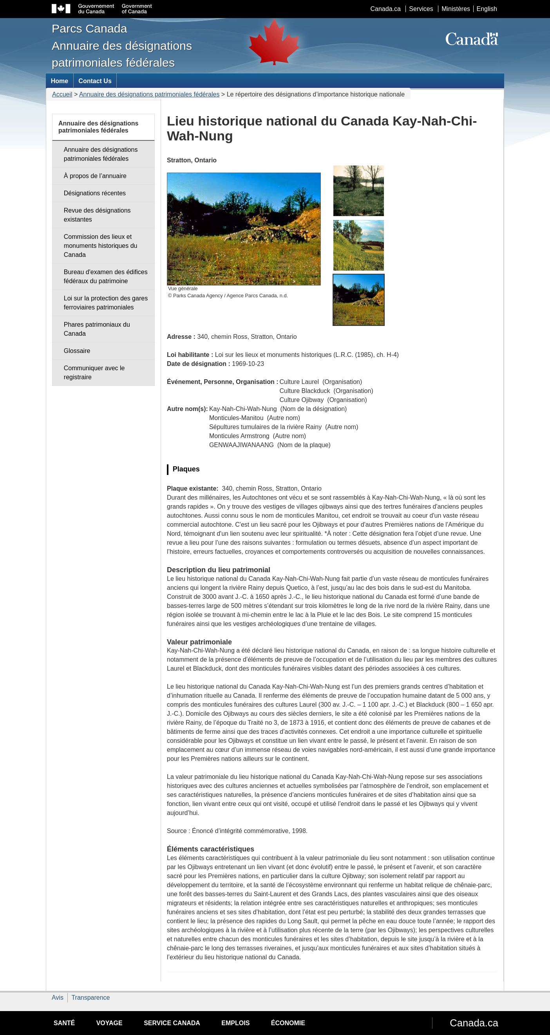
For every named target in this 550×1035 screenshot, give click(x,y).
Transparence (90, 997)
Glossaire (77, 350)
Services (421, 8)
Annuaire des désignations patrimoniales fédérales (149, 94)
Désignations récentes (95, 193)
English (487, 8)
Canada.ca (386, 8)
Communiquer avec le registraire (94, 372)
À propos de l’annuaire (95, 176)
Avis (57, 997)
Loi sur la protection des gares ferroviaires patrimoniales (106, 303)
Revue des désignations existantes (97, 215)
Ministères (455, 8)
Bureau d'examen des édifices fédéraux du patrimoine (106, 276)
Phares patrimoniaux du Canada (97, 329)
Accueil (62, 94)
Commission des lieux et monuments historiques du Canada (101, 245)
